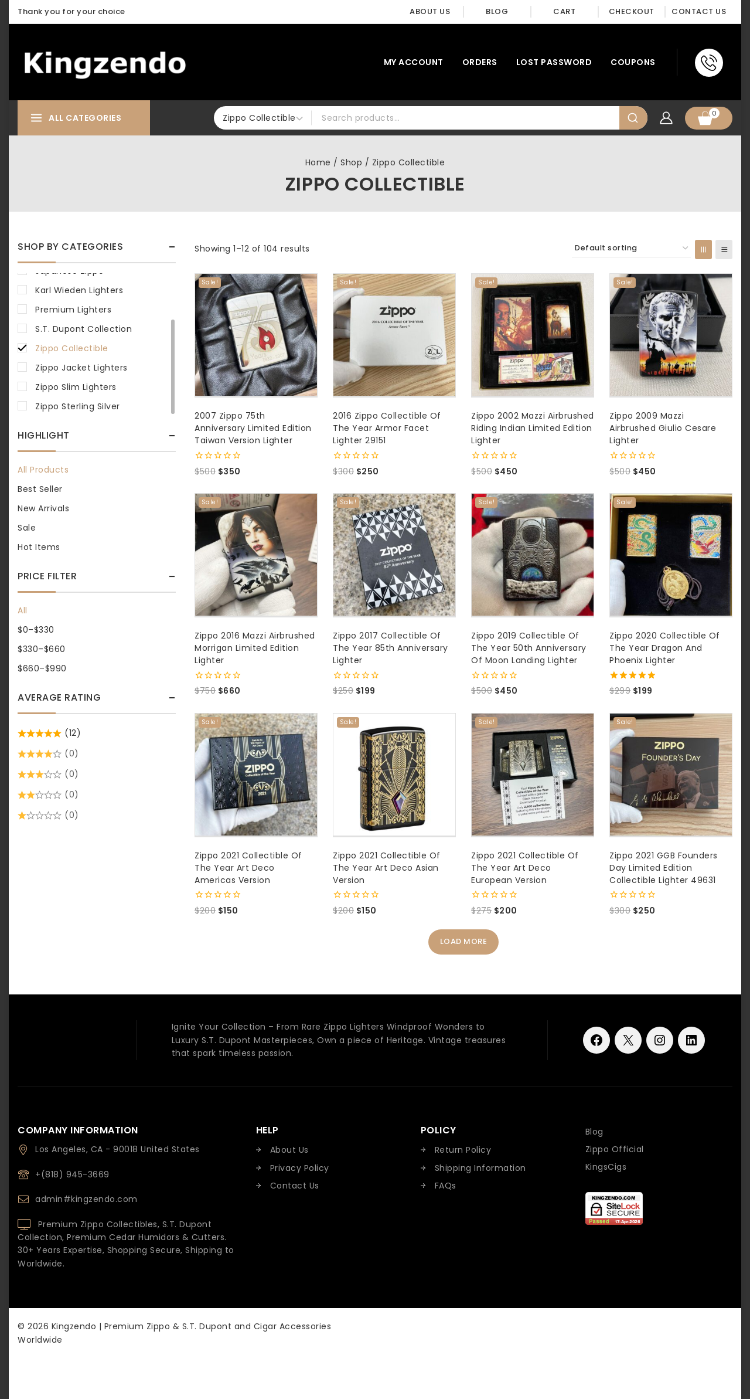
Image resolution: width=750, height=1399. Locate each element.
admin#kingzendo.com (86, 1199)
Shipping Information (480, 1168)
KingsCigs (606, 1167)
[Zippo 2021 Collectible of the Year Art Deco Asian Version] (394, 775)
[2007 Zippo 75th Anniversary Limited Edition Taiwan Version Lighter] (256, 335)
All (23, 610)
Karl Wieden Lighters (79, 290)
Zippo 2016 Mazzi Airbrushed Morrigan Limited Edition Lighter (255, 648)
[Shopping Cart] (708, 118)
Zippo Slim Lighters (76, 387)
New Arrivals (43, 508)
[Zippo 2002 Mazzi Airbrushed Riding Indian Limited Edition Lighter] (533, 335)
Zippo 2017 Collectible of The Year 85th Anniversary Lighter (390, 648)
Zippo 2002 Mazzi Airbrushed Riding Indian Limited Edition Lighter (532, 428)
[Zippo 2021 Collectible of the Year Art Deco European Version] (533, 775)
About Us (430, 11)
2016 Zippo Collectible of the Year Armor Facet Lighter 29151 (387, 428)
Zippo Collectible (71, 348)
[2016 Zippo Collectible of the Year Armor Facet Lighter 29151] (394, 335)
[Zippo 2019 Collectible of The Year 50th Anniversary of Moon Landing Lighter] (533, 555)
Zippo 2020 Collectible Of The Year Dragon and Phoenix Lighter (664, 648)
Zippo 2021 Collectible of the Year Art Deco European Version (525, 868)
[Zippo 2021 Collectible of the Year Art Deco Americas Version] (256, 775)
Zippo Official (614, 1149)
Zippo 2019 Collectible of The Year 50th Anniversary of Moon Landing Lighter (529, 648)
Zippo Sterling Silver (77, 406)
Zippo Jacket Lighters (81, 367)
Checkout (631, 11)
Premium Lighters (73, 309)
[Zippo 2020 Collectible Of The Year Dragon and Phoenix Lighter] (671, 555)
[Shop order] (631, 248)
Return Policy (463, 1150)
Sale (27, 528)
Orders (479, 62)
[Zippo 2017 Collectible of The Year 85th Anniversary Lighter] (394, 555)
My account (414, 62)
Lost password (554, 62)
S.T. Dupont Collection (83, 329)
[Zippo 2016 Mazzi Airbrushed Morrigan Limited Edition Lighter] (256, 555)
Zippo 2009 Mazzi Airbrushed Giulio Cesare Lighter (662, 428)
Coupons (633, 62)
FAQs (445, 1185)
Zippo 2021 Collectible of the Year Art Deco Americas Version (248, 868)
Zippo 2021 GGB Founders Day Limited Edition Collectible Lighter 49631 (663, 868)
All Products (43, 470)
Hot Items (39, 547)
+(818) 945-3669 (72, 1174)
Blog (497, 11)
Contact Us (698, 11)
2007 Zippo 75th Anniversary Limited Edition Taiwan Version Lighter (253, 428)
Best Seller (40, 489)
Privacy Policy (299, 1168)
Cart (564, 11)
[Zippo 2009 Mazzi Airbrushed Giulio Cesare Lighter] (671, 335)
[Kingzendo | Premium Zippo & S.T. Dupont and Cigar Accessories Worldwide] (105, 62)
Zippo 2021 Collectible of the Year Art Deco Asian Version (387, 868)
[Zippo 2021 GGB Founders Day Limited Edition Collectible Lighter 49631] (671, 775)
